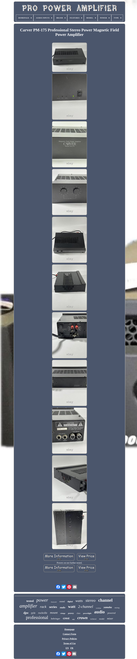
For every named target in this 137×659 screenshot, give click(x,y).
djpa (25, 612)
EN (67, 648)
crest (66, 618)
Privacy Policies (69, 639)
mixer (110, 618)
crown (82, 618)
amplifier (28, 606)
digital (70, 602)
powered (111, 613)
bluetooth (54, 602)
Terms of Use (69, 643)
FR (71, 648)
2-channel (85, 607)
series (53, 607)
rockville (42, 612)
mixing (117, 608)
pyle (33, 613)
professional (37, 617)
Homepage (69, 629)
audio (99, 611)
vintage (62, 613)
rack (43, 607)
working (98, 608)
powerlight (87, 613)
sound (62, 601)
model (101, 619)
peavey (71, 613)
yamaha (108, 607)
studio (62, 607)
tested (30, 601)
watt (71, 606)
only (73, 619)
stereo (90, 600)
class (78, 613)
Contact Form (69, 634)
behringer (55, 618)
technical (93, 619)
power (42, 600)
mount (54, 612)
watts (79, 601)
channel (105, 600)
